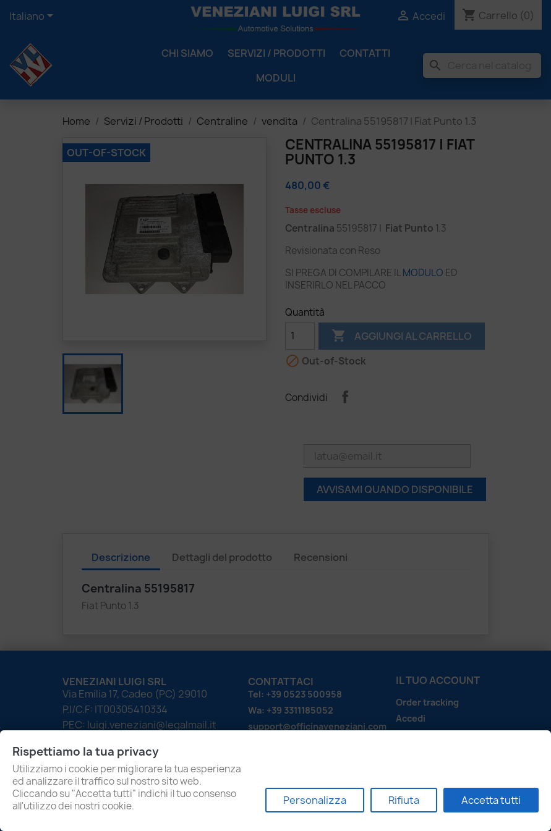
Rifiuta (403, 800)
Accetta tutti (491, 800)
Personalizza (314, 800)
